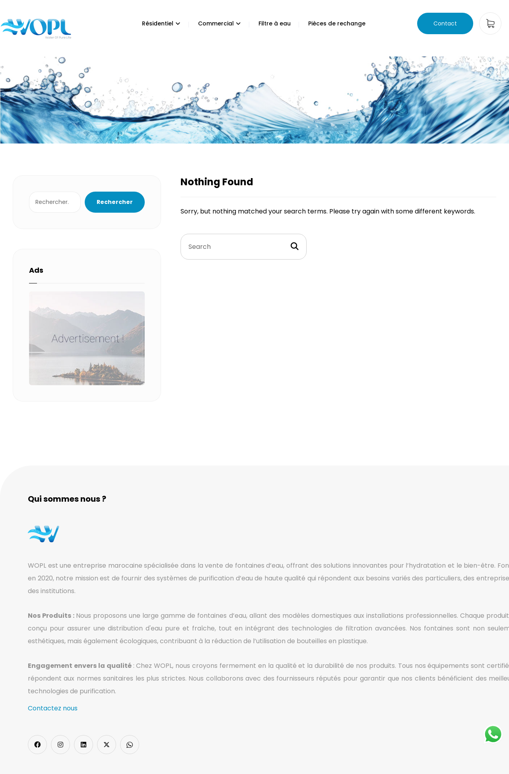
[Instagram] (60, 744)
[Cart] (490, 22)
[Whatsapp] (129, 744)
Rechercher (115, 202)
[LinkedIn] (83, 744)
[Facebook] (37, 744)
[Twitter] (106, 744)
